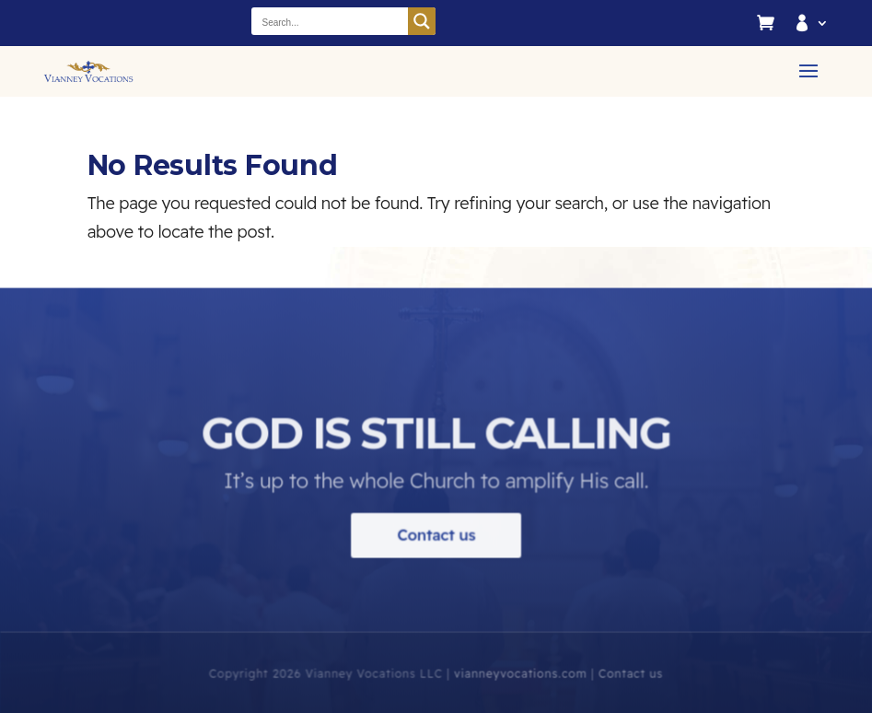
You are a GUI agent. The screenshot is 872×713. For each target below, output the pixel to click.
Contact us (436, 544)
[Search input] (331, 21)
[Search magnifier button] (422, 21)
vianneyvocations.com (520, 683)
